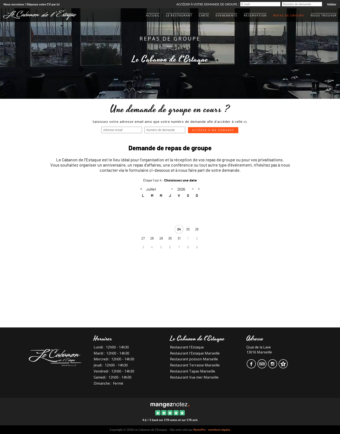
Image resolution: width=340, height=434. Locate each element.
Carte (204, 15)
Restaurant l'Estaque (187, 347)
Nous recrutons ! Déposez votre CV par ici (31, 4)
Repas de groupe (288, 15)
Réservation (255, 15)
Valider (331, 4)
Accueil (153, 15)
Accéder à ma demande (213, 130)
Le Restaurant (179, 15)
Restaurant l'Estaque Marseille (195, 353)
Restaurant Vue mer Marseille (194, 377)
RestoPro (199, 429)
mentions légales (219, 429)
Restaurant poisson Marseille (194, 359)
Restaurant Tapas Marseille (192, 371)
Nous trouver (324, 15)
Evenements (226, 15)
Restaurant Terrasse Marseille (195, 365)
